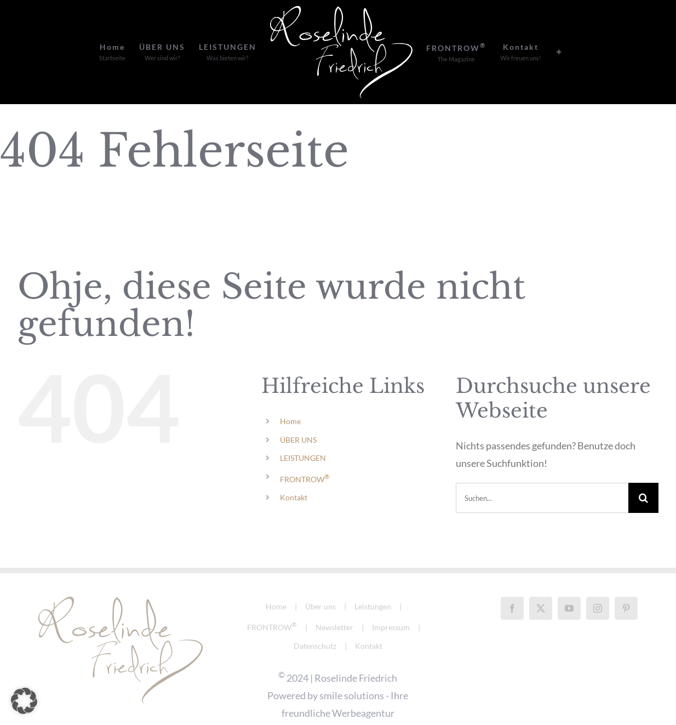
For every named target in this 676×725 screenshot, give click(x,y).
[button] (24, 701)
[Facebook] (512, 578)
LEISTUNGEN (303, 458)
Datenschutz (315, 616)
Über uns (320, 576)
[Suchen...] (542, 498)
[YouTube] (569, 578)
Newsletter (334, 597)
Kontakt (293, 497)
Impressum (391, 597)
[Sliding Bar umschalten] (559, 52)
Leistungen (372, 576)
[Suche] (643, 498)
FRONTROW (305, 479)
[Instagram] (597, 578)
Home (290, 421)
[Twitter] (540, 578)
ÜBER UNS (298, 439)
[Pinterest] (626, 578)
